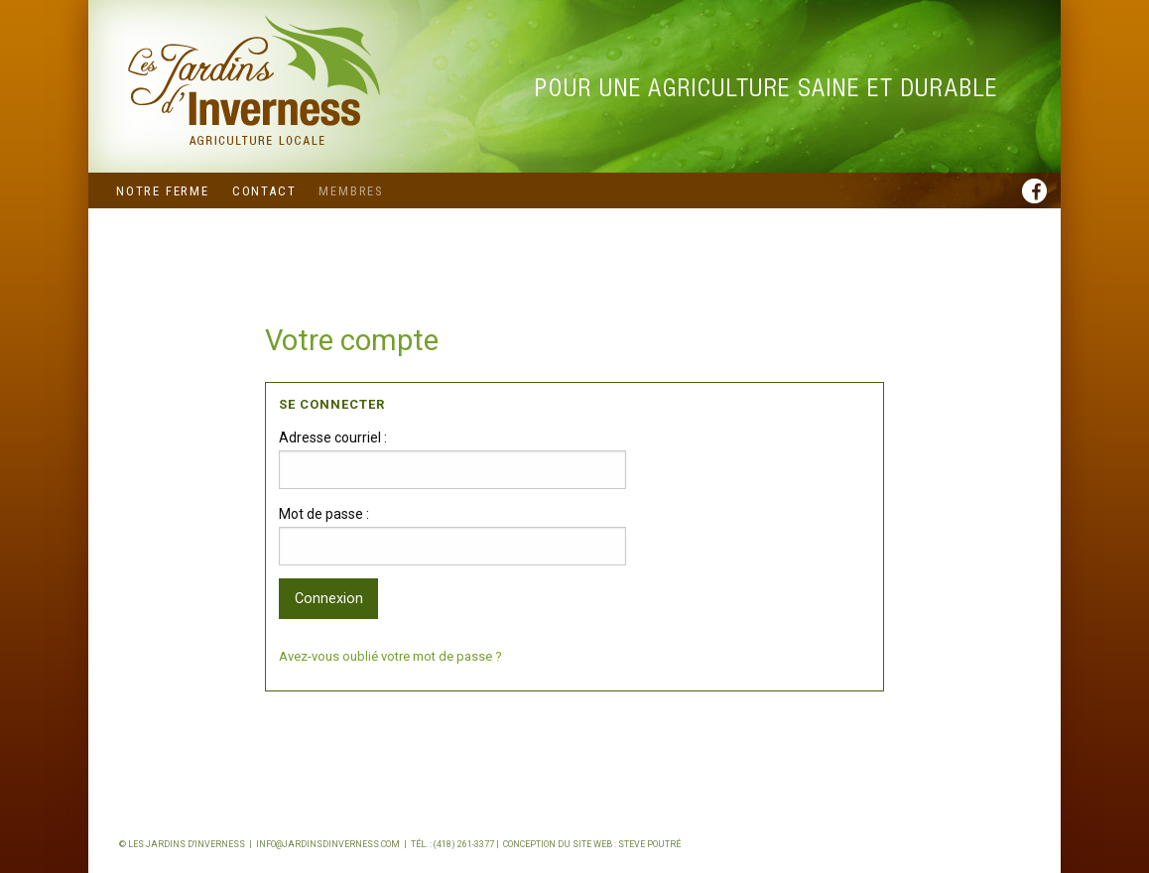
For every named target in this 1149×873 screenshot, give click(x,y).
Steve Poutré (649, 844)
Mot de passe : (324, 514)
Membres (351, 191)
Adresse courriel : (333, 437)
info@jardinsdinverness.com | (333, 844)
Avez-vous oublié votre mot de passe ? (390, 656)
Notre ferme (162, 191)
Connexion (329, 598)
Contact (264, 191)
